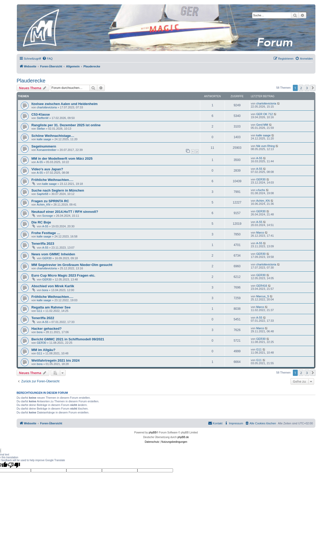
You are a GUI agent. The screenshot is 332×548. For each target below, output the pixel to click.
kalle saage (44, 139)
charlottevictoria (47, 107)
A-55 (40, 162)
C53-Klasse (40, 114)
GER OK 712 (264, 114)
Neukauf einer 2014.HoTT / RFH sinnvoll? (64, 212)
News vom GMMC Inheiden (53, 254)
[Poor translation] (14, 465)
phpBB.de (183, 437)
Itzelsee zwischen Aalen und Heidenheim (64, 104)
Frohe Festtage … (45, 233)
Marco (260, 232)
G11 (39, 310)
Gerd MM (262, 124)
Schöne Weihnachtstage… (52, 136)
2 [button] (301, 88)
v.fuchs (260, 190)
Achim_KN (43, 204)
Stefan (41, 128)
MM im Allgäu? (43, 350)
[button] (312, 88)
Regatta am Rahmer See (51, 307)
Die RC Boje (41, 222)
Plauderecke (31, 80)
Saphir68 (42, 193)
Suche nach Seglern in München (57, 190)
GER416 (261, 285)
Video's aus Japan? (47, 169)
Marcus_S (262, 296)
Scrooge (47, 215)
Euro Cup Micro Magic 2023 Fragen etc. (63, 275)
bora (45, 290)
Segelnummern (43, 146)
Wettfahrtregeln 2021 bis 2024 (55, 360)
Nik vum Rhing (265, 145)
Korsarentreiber (47, 149)
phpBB (152, 432)
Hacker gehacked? (46, 329)
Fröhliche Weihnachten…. (52, 180)
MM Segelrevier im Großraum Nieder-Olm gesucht (71, 265)
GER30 (261, 179)
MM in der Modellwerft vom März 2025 (62, 158)
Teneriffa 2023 (42, 243)
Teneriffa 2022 (42, 318)
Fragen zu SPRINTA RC (50, 201)
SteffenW (43, 118)
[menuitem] (47, 58)
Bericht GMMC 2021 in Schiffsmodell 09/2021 (67, 339)
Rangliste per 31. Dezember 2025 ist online (66, 125)
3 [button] (307, 88)
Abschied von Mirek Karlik (52, 286)
